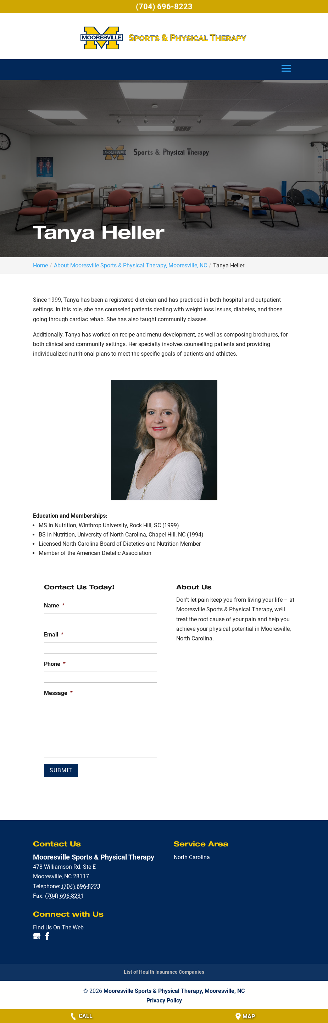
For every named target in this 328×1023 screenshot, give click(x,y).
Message (58, 693)
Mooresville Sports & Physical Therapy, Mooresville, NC (174, 989)
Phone (55, 664)
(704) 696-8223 (164, 6)
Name (54, 605)
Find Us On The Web (58, 926)
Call (81, 1016)
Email (53, 634)
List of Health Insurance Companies (164, 971)
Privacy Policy (164, 999)
